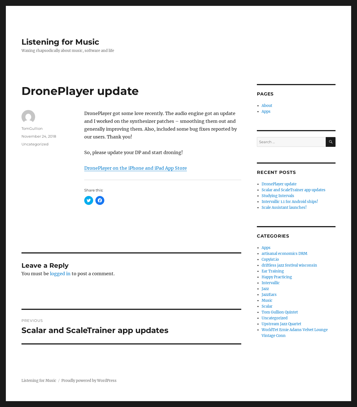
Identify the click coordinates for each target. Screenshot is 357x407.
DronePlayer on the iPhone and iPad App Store (135, 168)
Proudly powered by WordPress (89, 380)
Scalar (267, 306)
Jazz (265, 288)
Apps (266, 111)
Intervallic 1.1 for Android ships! (290, 201)
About (267, 105)
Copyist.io (270, 259)
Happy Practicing (277, 277)
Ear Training (273, 271)
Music (267, 300)
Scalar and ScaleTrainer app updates (293, 190)
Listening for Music (60, 42)
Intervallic (271, 283)
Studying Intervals (278, 195)
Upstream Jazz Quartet (281, 324)
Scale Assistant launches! (284, 207)
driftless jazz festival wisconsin (289, 265)
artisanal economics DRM (284, 253)
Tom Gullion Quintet (280, 312)
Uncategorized (35, 144)
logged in (60, 273)
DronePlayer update (279, 184)
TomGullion (32, 128)
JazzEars (269, 294)
